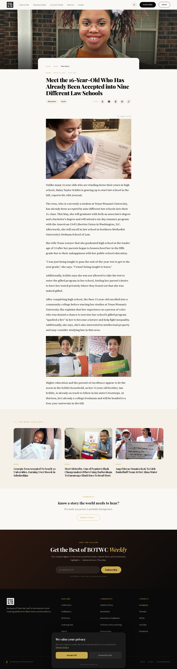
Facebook (143, 631)
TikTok (142, 618)
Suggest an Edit (124, 116)
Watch (70, 5)
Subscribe (148, 5)
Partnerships (105, 631)
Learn (81, 5)
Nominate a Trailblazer (110, 618)
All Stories (65, 618)
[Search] (134, 4)
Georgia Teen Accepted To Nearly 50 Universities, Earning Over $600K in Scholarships (35, 472)
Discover (24, 5)
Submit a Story (88, 517)
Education (52, 101)
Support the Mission (109, 638)
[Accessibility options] (6, 662)
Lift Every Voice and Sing (111, 625)
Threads (142, 611)
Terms (142, 662)
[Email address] (78, 569)
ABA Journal (74, 195)
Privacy (151, 662)
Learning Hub (67, 625)
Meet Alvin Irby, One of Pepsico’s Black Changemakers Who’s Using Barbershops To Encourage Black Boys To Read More (88, 472)
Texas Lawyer (65, 243)
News (56, 66)
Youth (63, 101)
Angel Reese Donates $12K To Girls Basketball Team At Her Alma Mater (136, 470)
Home (48, 66)
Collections (56, 5)
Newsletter (105, 611)
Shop (164, 5)
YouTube (143, 625)
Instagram (143, 605)
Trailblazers (39, 5)
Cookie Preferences (163, 662)
